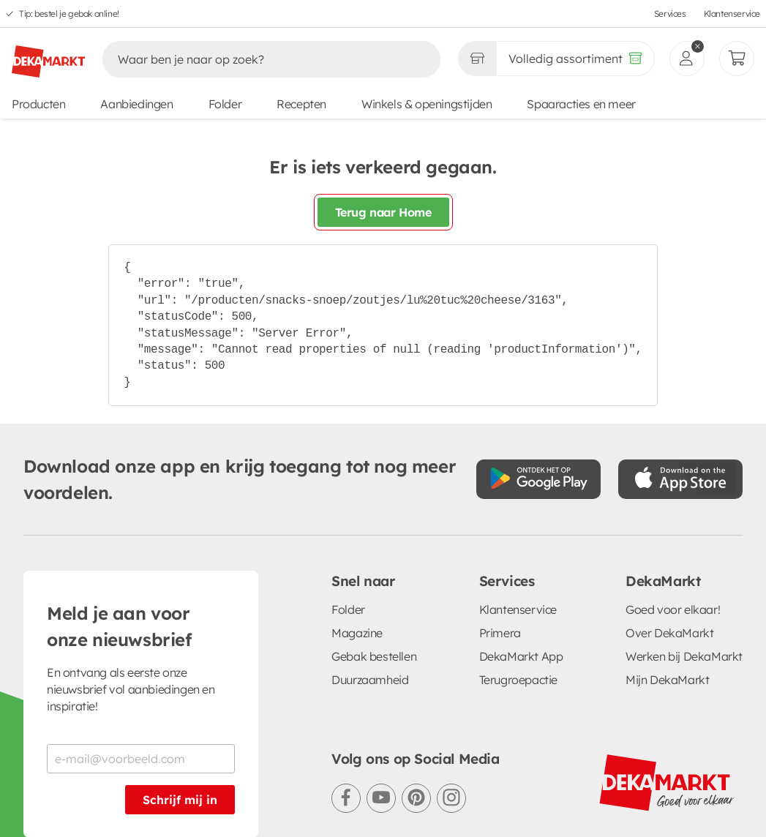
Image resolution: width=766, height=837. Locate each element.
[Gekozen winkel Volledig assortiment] (477, 58)
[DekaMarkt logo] (48, 56)
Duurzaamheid (369, 679)
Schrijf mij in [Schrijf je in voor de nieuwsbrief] (180, 799)
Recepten (301, 104)
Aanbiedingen (136, 104)
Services (670, 13)
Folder (225, 104)
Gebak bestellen (373, 656)
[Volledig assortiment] (575, 58)
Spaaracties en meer (581, 104)
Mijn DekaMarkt (667, 679)
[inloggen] (687, 58)
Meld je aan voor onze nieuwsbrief (119, 626)
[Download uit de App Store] (680, 479)
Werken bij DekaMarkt (684, 656)
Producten (38, 104)
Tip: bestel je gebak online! (69, 13)
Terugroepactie (518, 679)
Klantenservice (732, 13)
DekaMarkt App (521, 656)
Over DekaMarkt (669, 633)
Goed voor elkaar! (673, 609)
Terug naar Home (383, 212)
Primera (500, 633)
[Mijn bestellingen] (736, 58)
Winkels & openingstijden (426, 104)
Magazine (357, 633)
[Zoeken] (256, 59)
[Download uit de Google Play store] (538, 479)
